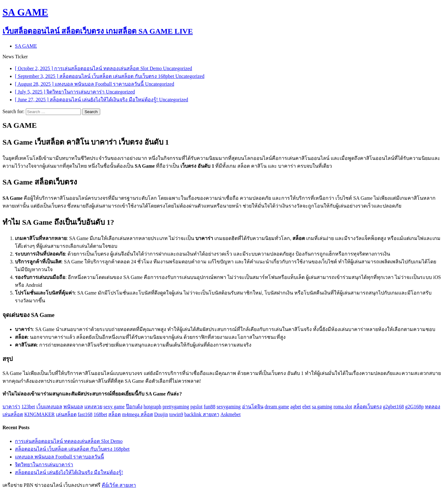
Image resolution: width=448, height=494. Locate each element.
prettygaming (175, 406)
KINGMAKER (39, 414)
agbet (295, 406)
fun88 (209, 406)
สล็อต (114, 414)
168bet (100, 414)
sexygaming (228, 406)
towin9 (176, 414)
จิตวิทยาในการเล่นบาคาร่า (44, 464)
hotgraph (152, 406)
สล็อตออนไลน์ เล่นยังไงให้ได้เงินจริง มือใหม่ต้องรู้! (69, 472)
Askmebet (231, 414)
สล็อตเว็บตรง (367, 406)
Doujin (161, 414)
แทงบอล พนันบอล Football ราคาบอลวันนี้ (59, 456)
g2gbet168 (393, 406)
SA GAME (26, 46)
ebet (306, 406)
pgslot (196, 406)
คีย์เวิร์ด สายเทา (119, 485)
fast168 (85, 414)
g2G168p (414, 406)
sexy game (114, 406)
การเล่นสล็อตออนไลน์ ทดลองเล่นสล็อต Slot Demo (69, 441)
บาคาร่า (11, 406)
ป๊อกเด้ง (134, 406)
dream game (277, 406)
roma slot (343, 406)
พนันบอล (73, 406)
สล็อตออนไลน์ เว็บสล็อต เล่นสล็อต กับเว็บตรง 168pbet (72, 449)
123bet (28, 406)
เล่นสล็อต (66, 414)
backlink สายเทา (201, 414)
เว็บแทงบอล (49, 406)
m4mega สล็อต (137, 414)
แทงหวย (93, 406)
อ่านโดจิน (253, 406)
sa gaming (322, 406)
